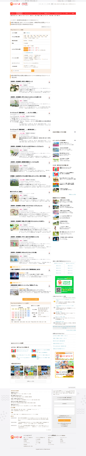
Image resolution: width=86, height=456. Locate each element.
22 (20, 315)
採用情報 (49, 442)
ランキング (39, 13)
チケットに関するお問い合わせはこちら (64, 423)
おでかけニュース (58, 13)
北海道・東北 (12, 15)
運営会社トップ (50, 437)
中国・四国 (51, 15)
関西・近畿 (19, 321)
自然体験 (26, 55)
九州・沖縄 (56, 15)
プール (28, 393)
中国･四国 (73, 326)
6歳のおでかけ (58, 270)
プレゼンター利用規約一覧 (40, 437)
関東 (19, 15)
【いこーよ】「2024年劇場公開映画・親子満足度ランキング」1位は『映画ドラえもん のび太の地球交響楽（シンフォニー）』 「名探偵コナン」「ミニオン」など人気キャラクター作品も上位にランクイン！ (33, 426)
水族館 (34, 402)
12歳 (39, 36)
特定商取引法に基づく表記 (28, 446)
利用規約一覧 (26, 439)
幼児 (46, 36)
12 (13, 314)
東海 (31, 15)
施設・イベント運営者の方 (28, 437)
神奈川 (24, 15)
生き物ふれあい (38, 55)
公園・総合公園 (34, 399)
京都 (45, 15)
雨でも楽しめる (13, 402)
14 (18, 314)
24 (25, 315)
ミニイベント (45, 59)
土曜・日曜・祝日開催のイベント (43, 316)
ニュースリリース (27, 442)
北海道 (16, 15)
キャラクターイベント (28, 60)
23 (23, 315)
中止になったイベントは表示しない (31, 67)
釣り (23, 393)
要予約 (25, 40)
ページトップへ (72, 387)
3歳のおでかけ (70, 265)
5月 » (28, 307)
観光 (30, 393)
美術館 (31, 402)
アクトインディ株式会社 (61, 435)
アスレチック (29, 399)
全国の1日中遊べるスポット (58, 343)
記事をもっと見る (30, 381)
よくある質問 (38, 439)
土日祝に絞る (42, 50)
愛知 (33, 15)
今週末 (32, 45)
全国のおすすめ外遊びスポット (59, 348)
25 (28, 315)
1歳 (28, 35)
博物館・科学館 (27, 402)
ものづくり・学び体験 (28, 59)
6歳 (44, 35)
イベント (19, 13)
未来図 (61, 439)
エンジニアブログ (51, 444)
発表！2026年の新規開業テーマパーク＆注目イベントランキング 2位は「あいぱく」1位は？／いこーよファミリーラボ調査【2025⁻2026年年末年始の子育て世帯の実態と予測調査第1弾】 (33, 419)
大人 (37, 38)
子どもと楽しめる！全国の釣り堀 (59, 346)
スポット (13, 13)
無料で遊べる (19, 399)
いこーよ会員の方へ (64, 426)
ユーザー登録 (13, 414)
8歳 (25, 36)
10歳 (32, 36)
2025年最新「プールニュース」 (32, 409)
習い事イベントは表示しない (30, 65)
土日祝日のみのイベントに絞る (31, 299)
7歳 (47, 35)
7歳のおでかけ (70, 270)
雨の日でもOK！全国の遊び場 (59, 340)
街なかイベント (38, 59)
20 (15, 315)
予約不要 (30, 40)
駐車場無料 (24, 399)
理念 (49, 439)
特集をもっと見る (72, 194)
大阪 (43, 15)
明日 (28, 45)
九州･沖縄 (64, 327)
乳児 (42, 36)
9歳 (28, 36)
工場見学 (12, 396)
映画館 (22, 402)
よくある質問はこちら (64, 424)
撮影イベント (37, 56)
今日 (25, 45)
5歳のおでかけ (70, 268)
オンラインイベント (29, 13)
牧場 (25, 393)
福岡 (59, 15)
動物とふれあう (21, 396)
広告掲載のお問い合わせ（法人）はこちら (64, 417)
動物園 (15, 393)
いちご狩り (31, 405)
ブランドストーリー (63, 437)
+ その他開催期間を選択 (28, 52)
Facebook (25, 444)
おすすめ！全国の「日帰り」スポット (60, 335)
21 (18, 315)
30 (23, 317)
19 (13, 315)
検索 (33, 70)
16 (23, 314)
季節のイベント (37, 57)
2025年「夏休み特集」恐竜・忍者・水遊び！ (18, 409)
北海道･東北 (60, 326)
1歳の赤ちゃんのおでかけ (70, 263)
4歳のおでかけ (58, 268)
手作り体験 (16, 396)
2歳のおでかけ (58, 265)
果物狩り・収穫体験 (37, 405)
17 (25, 314)
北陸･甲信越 (65, 326)
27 (15, 317)
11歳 (35, 36)
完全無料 (26, 43)
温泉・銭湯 (13, 405)
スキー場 (16, 405)
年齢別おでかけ (47, 13)
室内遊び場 (19, 402)
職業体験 (30, 396)
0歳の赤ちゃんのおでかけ (58, 263)
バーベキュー (19, 393)
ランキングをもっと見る (71, 330)
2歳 (31, 35)
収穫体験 (26, 396)
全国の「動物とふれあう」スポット (60, 338)
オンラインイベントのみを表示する (31, 63)
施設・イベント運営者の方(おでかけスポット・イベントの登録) (27, 414)
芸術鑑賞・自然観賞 (28, 57)
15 (20, 314)
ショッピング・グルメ (28, 56)
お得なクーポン (13, 399)
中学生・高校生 (32, 38)
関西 (41, 15)
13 (15, 314)
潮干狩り (27, 405)
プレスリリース (62, 442)
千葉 (26, 15)
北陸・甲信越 (37, 15)
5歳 (40, 35)
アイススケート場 (22, 405)
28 (18, 317)
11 (28, 312)
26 (13, 317)
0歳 (25, 35)
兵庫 (47, 15)
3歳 (34, 35)
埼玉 (28, 15)
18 (28, 314)
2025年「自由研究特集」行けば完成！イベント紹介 (19, 410)
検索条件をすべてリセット (46, 26)
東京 (21, 15)
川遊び (39, 399)
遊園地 (12, 393)
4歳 (37, 35)
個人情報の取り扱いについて (64, 415)
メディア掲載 (38, 442)
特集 (73, 13)
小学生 (25, 38)
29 (20, 317)
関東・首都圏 (14, 321)
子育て (66, 13)
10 (25, 312)
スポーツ (31, 55)
